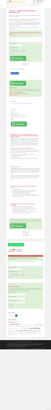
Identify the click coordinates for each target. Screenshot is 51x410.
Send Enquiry (15, 73)
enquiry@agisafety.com (18, 92)
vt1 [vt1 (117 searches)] (8, 324)
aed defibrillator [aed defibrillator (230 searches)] (35, 328)
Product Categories (14, 5)
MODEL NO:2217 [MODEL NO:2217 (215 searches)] (15, 324)
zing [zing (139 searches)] (9, 326)
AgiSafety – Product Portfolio (17, 341)
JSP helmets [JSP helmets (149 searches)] (40, 324)
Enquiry (15, 7)
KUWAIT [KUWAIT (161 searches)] (17, 330)
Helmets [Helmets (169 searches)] (10, 333)
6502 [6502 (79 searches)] (33, 326)
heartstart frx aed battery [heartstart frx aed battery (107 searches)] (31, 324)
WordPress (43, 348)
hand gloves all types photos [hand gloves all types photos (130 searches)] (19, 332)
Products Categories (28, 341)
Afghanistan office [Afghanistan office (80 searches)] (18, 334)
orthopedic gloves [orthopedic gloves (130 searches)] (26, 328)
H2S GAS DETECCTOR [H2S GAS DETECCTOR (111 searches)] (26, 334)
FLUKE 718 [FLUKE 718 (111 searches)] (14, 328)
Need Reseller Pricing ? (25, 255)
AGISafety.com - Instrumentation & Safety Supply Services (17, 348)
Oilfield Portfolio (9, 7)
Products (22, 5)
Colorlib (36, 348)
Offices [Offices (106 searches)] (13, 334)
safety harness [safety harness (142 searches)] (11, 330)
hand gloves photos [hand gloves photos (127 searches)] (24, 326)
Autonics (22, 15)
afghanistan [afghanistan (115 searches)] (23, 324)
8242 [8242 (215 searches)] (21, 331)
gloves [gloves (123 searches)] (18, 326)
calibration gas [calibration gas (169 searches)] (37, 330)
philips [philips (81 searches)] (20, 328)
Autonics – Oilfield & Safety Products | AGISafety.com (23, 11)
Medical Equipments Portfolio (35, 5)
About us (8, 5)
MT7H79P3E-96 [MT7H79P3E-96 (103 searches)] (13, 326)
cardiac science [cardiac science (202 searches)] (27, 331)
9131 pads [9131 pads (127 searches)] (39, 332)
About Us (8, 341)
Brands (27, 5)
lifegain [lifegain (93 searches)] (30, 326)
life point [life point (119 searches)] (10, 334)
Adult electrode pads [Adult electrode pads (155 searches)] (31, 333)
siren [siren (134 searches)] (17, 328)
